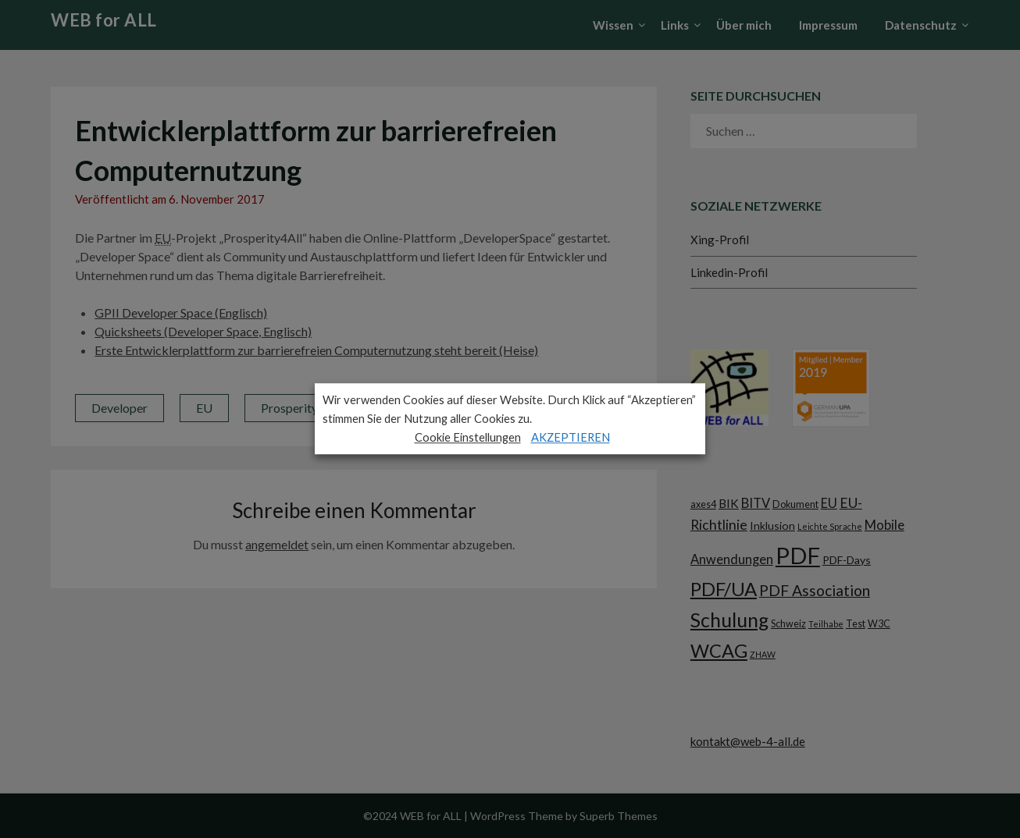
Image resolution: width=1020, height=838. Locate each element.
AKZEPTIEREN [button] (570, 437)
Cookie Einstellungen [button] (468, 437)
